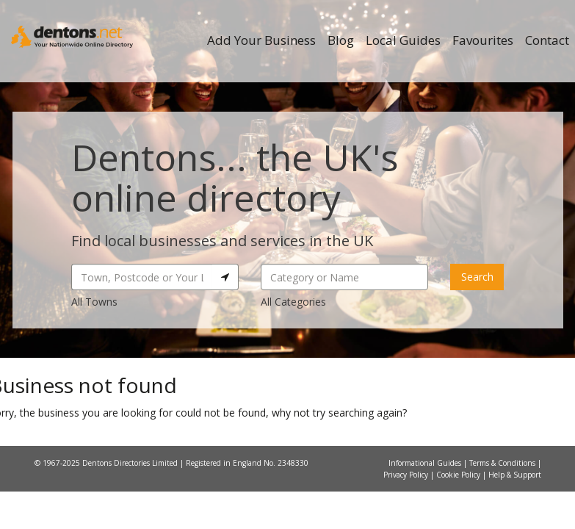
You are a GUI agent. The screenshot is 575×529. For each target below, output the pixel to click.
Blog (341, 40)
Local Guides (403, 40)
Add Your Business (261, 40)
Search (477, 277)
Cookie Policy (459, 474)
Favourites (482, 40)
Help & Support (514, 474)
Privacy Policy (406, 474)
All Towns (94, 302)
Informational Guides (425, 463)
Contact (547, 40)
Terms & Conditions (503, 463)
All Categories (293, 302)
